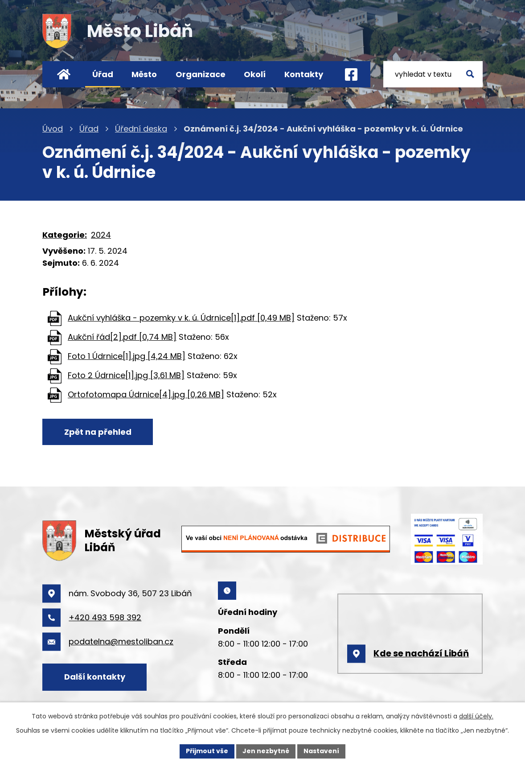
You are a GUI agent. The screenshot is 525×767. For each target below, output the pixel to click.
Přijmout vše (207, 750)
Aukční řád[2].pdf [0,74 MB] (122, 336)
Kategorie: (64, 234)
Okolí (255, 74)
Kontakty (303, 74)
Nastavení (321, 750)
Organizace (201, 74)
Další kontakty (94, 676)
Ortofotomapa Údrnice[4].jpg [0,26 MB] (146, 394)
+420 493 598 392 (105, 617)
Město (144, 74)
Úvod (63, 74)
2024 (101, 234)
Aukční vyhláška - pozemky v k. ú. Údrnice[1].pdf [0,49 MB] (181, 317)
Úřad (102, 74)
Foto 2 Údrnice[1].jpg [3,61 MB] (126, 375)
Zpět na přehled (97, 431)
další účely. (476, 716)
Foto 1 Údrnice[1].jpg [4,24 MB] (126, 356)
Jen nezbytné (265, 750)
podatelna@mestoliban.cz (121, 641)
